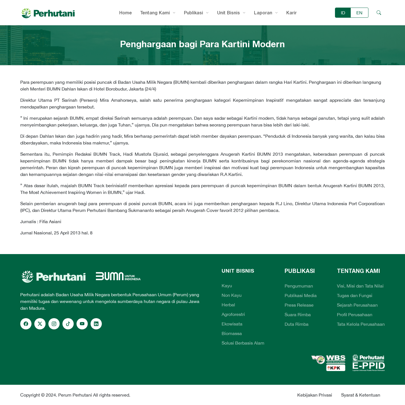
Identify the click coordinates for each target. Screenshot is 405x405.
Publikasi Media (301, 295)
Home (125, 12)
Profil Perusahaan (354, 314)
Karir (291, 12)
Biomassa (232, 333)
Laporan (263, 12)
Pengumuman (299, 285)
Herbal (228, 304)
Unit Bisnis (228, 12)
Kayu (227, 285)
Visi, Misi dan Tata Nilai (360, 285)
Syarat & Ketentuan (360, 394)
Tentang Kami (155, 12)
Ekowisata (232, 323)
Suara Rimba (298, 314)
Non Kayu (232, 295)
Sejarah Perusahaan (357, 304)
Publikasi (193, 12)
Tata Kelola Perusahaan (361, 324)
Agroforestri (233, 314)
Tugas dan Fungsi (354, 295)
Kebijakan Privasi (314, 394)
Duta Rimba (297, 324)
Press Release (299, 304)
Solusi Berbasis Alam (243, 342)
